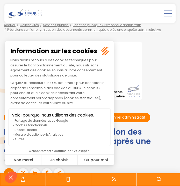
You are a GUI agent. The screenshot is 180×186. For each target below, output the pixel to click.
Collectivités (29, 25)
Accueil (10, 25)
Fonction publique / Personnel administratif (107, 25)
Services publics (56, 25)
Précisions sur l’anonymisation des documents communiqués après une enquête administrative (84, 29)
